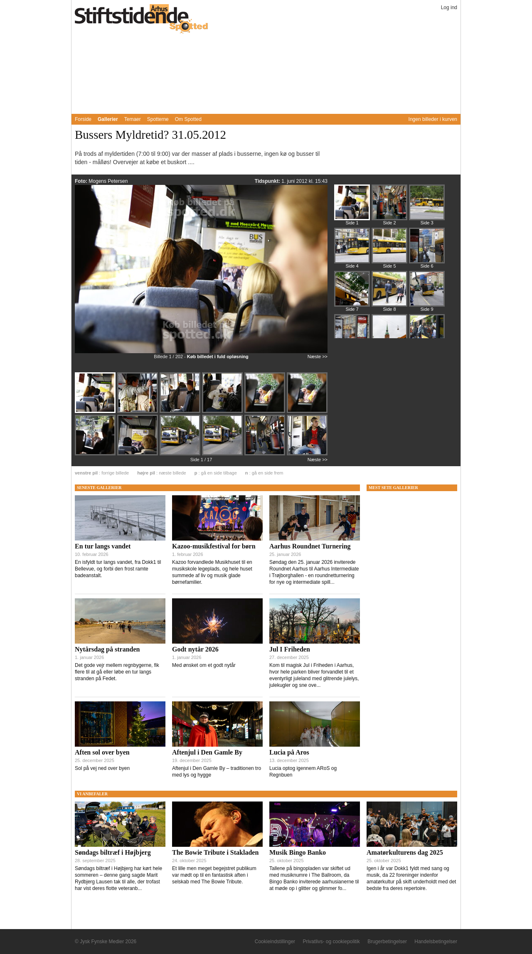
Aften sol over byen (102, 752)
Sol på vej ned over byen (102, 768)
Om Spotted (188, 119)
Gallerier (108, 119)
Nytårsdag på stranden (107, 649)
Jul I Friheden (289, 649)
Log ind (449, 7)
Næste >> (318, 356)
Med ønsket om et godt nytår (204, 665)
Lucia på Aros (289, 752)
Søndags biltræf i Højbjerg (113, 852)
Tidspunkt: (268, 181)
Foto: (82, 181)
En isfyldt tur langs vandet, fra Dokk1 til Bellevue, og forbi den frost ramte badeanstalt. (118, 568)
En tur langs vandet (103, 546)
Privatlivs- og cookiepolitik (331, 941)
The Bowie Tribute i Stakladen (215, 852)
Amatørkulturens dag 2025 (405, 852)
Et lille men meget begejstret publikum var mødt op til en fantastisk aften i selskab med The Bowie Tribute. (214, 875)
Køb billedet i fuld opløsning (218, 356)
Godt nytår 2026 (195, 649)
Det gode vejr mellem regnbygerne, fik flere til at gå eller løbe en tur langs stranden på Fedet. (117, 671)
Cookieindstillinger (275, 941)
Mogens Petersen (108, 181)
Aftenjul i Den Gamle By (207, 752)
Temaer (132, 119)
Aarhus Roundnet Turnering (310, 546)
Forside (83, 119)
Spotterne (158, 119)
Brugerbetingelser (387, 941)
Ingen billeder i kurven (433, 119)
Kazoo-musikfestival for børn (214, 546)
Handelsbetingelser (435, 941)
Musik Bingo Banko (297, 852)
